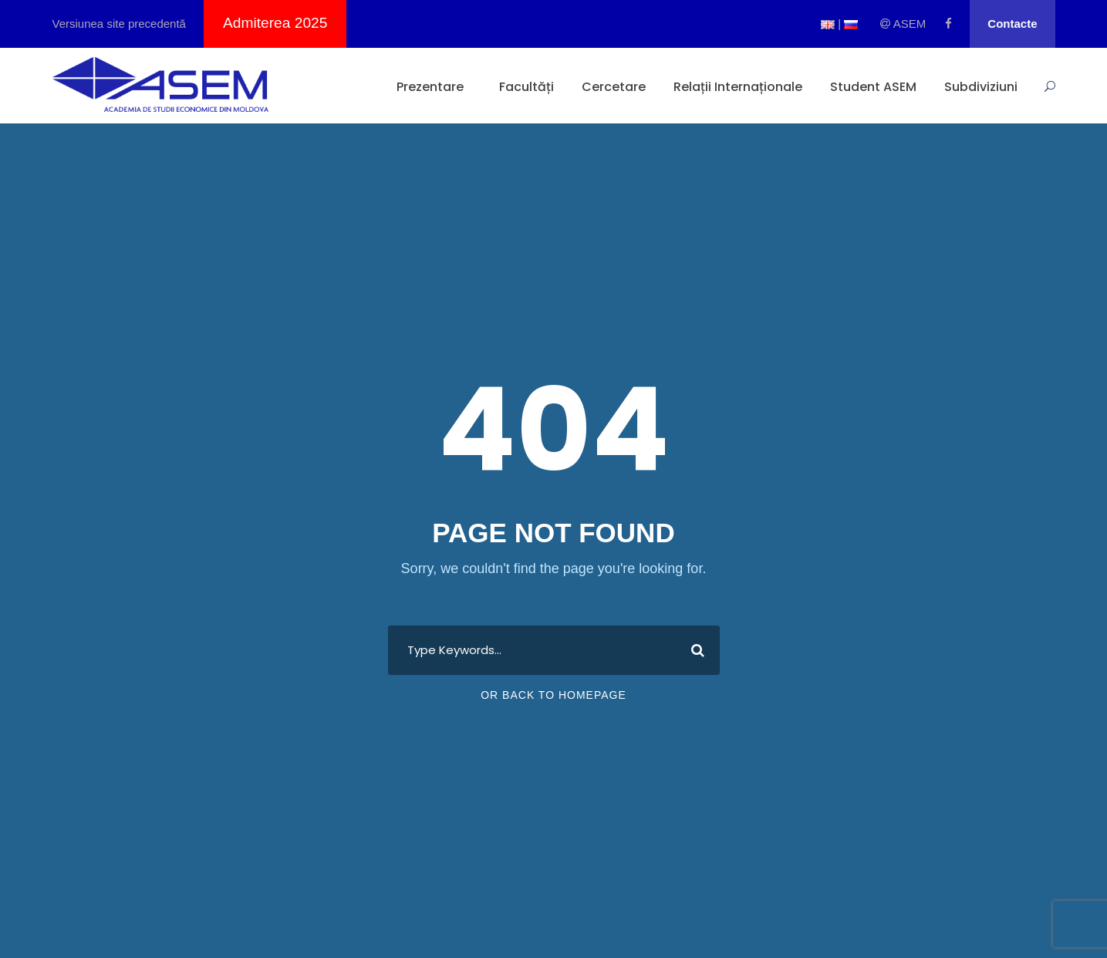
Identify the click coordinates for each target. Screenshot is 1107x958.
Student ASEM (873, 87)
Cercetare (614, 87)
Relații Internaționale (737, 87)
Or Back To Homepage (553, 695)
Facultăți (526, 87)
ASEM (903, 23)
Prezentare (430, 87)
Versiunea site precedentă (119, 23)
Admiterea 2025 (275, 23)
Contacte (1012, 23)
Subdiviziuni (981, 87)
